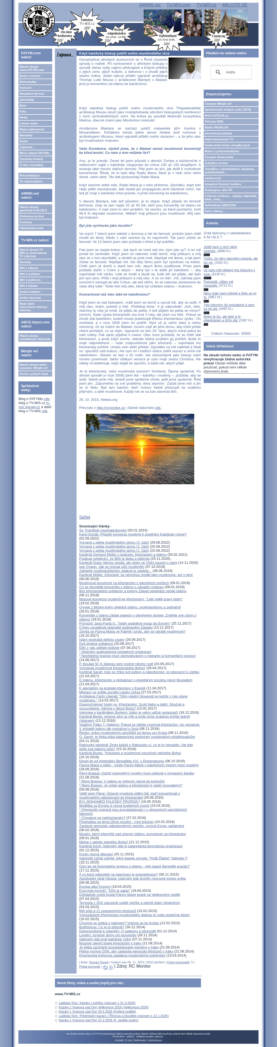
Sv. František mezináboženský (103, 530)
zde (47, 399)
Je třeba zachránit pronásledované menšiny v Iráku (119, 947)
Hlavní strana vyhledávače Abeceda (34, 337)
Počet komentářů (178, 962)
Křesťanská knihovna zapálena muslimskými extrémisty (122, 955)
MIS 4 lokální (28, 285)
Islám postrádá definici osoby (102, 640)
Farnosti (25, 87)
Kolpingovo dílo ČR (218, 190)
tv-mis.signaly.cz (34, 405)
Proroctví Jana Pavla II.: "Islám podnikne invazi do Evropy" (124, 623)
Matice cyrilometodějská (222, 151)
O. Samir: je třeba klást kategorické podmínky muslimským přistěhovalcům (137, 737)
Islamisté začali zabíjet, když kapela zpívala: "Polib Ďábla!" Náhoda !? (133, 858)
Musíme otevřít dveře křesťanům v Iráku (110, 943)
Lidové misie (28, 123)
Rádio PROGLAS (217, 127)
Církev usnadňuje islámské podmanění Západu (116, 627)
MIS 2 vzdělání (29, 274)
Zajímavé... (27, 147)
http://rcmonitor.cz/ (111, 408)
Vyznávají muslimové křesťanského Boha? (112, 668)
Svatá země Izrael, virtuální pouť (227, 145)
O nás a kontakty (31, 165)
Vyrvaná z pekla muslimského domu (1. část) (114, 550)
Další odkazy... (215, 211)
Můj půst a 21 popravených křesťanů (107, 911)
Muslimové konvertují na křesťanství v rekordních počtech (124, 583)
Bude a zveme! (29, 75)
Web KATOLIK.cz (217, 115)
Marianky (25, 135)
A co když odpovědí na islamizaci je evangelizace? (118, 874)
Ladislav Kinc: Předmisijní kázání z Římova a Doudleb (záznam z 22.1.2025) (114, 1016)
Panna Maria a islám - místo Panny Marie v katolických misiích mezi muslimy (139, 765)
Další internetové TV (219, 139)
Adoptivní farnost (31, 93)
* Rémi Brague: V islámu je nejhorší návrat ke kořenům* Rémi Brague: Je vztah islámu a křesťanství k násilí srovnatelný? (130, 783)
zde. (158, 408)
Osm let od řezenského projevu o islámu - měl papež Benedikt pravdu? (134, 866)
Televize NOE (214, 121)
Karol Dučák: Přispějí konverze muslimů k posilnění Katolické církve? (133, 534)
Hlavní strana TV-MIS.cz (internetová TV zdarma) (33, 253)
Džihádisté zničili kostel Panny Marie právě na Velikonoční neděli (129, 895)
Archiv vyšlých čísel (33, 373)
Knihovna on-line (31, 216)
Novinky (25, 262)
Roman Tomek (98, 962)
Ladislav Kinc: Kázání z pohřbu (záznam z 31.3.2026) (97, 1003)
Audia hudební (29, 291)
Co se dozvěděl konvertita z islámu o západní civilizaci (121, 587)
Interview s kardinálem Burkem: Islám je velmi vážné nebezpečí (128, 712)
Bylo (22, 105)
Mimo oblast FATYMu (34, 153)
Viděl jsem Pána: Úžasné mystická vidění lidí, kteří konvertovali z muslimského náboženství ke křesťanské (129, 795)
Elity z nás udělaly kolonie (99, 648)
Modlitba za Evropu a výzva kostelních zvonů (114, 806)
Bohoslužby (27, 81)
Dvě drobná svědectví (96, 644)
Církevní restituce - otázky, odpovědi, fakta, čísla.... (231, 197)
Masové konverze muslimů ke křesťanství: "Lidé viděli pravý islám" (131, 599)
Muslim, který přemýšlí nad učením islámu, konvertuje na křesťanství (132, 834)
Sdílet (84, 517)
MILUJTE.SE (234, 5)
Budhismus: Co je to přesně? (101, 927)
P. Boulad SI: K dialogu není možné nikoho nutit (116, 664)
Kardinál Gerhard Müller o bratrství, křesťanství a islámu (123, 555)
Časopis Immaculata (219, 157)
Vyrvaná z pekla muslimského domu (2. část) (114, 546)
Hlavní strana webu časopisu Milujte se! (33, 366)
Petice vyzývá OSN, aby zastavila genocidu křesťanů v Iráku (126, 951)
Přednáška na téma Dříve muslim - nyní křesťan (116, 822)
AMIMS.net (149, 5)
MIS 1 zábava (28, 268)
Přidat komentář (89, 966)
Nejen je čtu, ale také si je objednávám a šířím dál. (222, 318)
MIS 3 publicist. (30, 280)
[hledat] (230, 72)
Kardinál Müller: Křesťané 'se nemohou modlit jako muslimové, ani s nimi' (136, 575)
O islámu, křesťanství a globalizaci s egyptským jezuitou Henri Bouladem (136, 680)
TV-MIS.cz (206, 5)
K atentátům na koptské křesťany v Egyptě (112, 688)
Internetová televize (218, 133)
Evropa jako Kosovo (95, 887)
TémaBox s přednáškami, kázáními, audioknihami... (230, 170)
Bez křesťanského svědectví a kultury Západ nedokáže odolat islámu (133, 591)
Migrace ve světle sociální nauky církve (110, 692)
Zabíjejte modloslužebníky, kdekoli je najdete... (115, 571)
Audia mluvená (30, 297)
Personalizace (29, 175)
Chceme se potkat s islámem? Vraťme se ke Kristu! (119, 923)
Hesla (23, 117)
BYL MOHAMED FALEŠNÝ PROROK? (109, 801)
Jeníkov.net (213, 178)
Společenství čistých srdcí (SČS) (228, 109)
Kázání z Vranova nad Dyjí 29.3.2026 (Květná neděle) (97, 1012)
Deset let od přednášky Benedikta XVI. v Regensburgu (121, 761)
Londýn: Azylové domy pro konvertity (108, 935)
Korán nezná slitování (96, 854)
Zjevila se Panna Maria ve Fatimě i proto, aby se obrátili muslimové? (132, 631)
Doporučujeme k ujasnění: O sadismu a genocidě (117, 931)
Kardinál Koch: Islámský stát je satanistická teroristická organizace (131, 846)
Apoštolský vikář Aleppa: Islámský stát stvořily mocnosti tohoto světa (132, 878)
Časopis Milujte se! (218, 103)
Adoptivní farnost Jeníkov (223, 184)
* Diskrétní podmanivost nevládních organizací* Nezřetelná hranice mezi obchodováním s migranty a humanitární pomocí (137, 654)
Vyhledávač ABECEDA (220, 205)
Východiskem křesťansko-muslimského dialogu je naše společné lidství (134, 915)
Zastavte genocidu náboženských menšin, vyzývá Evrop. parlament (131, 826)
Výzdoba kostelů (31, 159)
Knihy (23, 141)
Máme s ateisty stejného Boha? (104, 842)
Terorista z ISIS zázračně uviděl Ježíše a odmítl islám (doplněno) (129, 903)
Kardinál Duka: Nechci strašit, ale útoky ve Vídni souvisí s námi (128, 563)
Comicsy (25, 222)
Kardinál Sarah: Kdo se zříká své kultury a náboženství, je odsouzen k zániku (139, 672)
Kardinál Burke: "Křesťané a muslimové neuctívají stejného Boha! (130, 753)
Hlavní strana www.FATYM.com (31, 68)
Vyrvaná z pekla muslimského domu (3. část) (114, 542)
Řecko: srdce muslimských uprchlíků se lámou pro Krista (123, 733)
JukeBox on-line (216, 163)
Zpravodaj (26, 99)
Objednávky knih (31, 228)
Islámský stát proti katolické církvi (105, 939)
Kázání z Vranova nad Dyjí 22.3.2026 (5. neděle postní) (98, 1020)
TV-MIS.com (178, 5)
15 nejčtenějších (30, 181)
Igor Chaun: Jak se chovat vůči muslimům (111, 567)
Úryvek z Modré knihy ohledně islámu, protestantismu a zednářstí (130, 607)
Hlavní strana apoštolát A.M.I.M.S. (33, 208)
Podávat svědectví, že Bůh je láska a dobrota (114, 559)
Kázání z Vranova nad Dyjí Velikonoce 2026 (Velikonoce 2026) (104, 1007)
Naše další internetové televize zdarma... (33, 307)
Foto (22, 111)
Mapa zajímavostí (31, 129)
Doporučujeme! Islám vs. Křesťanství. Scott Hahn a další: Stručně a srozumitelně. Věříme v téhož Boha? (131, 706)
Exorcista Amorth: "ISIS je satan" (104, 891)
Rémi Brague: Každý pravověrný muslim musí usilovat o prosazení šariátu (136, 773)
